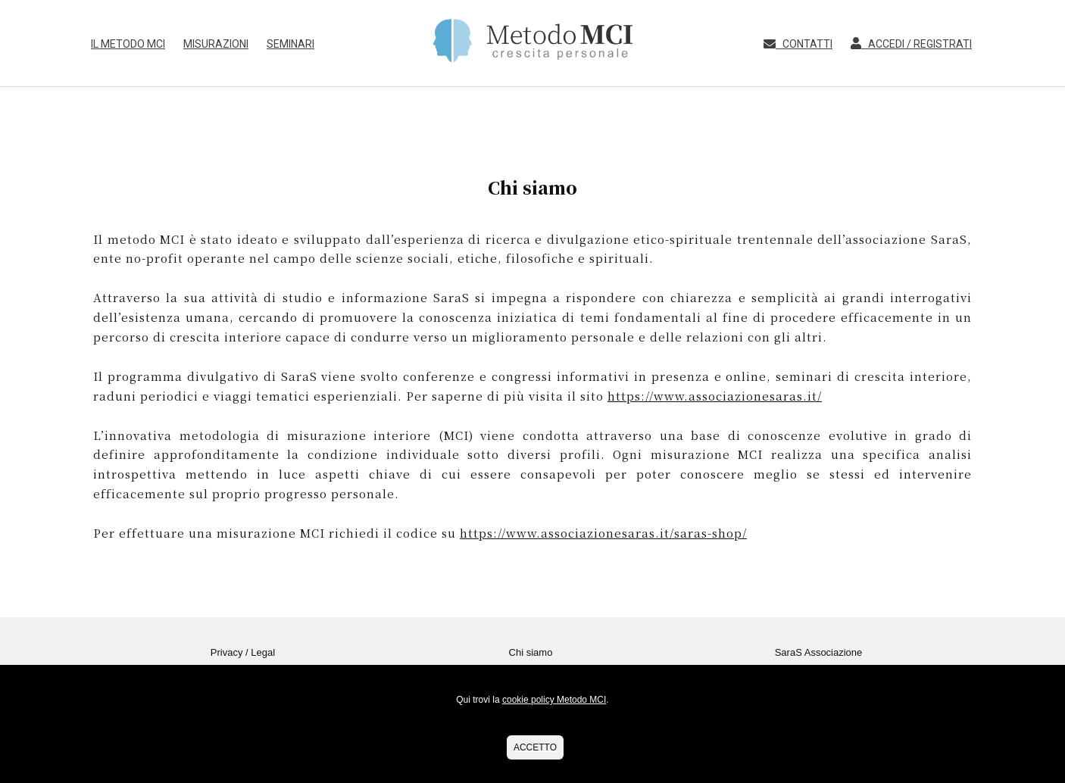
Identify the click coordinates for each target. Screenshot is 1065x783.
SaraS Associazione (819, 652)
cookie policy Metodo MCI (554, 699)
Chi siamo (531, 652)
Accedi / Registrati (907, 44)
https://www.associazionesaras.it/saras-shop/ (603, 533)
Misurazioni (215, 44)
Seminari (290, 44)
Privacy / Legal (243, 652)
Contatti (794, 44)
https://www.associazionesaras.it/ (714, 396)
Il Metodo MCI (128, 44)
